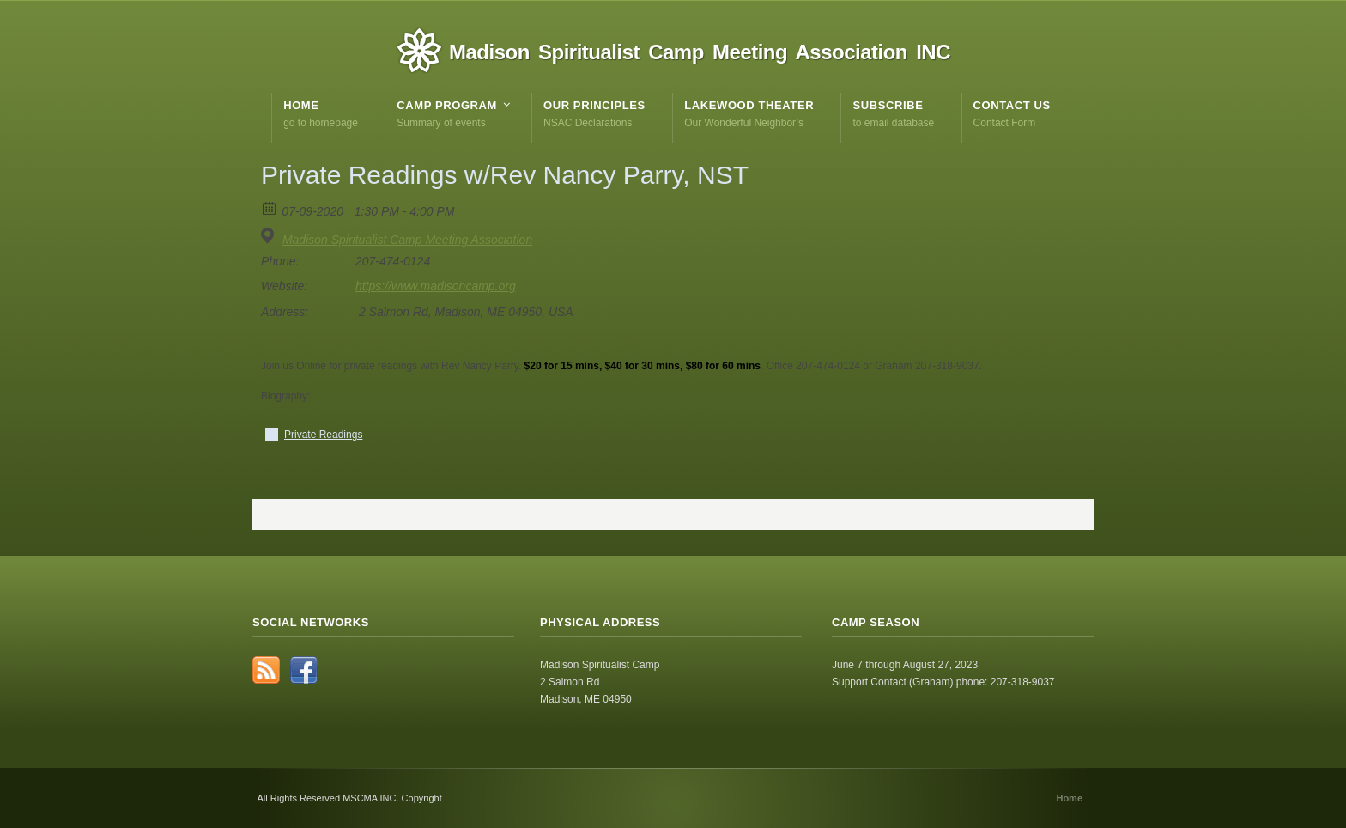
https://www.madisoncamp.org (435, 286)
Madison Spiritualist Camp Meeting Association (407, 240)
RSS (266, 670)
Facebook (304, 670)
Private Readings (323, 435)
